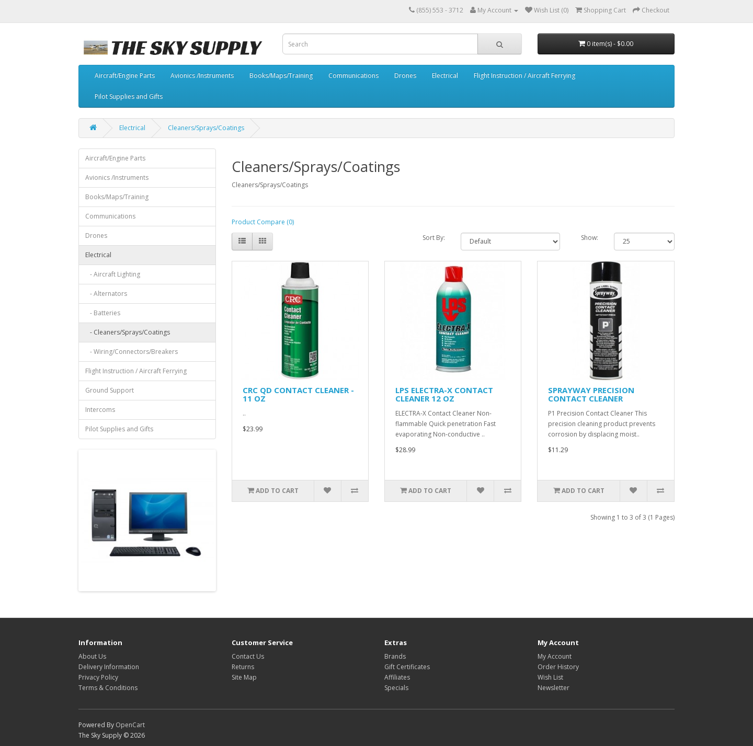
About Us (92, 656)
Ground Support (109, 390)
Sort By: (434, 237)
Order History (558, 666)
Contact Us (248, 656)
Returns (243, 666)
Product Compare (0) (263, 221)
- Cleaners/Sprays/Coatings (127, 332)
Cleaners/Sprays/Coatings (206, 127)
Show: (589, 237)
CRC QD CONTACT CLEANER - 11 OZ (298, 394)
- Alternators (106, 293)
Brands (395, 656)
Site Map (244, 677)
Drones (405, 75)
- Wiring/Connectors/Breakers (131, 351)
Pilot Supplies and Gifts (129, 96)
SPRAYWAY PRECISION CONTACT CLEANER (591, 394)
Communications (353, 75)
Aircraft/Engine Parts (125, 75)
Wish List (550, 677)
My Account (555, 656)
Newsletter (553, 687)
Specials (396, 687)
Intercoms (100, 409)
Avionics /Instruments (202, 75)
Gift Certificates (407, 666)
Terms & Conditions (108, 687)
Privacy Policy (98, 677)
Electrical (445, 75)
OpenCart (130, 724)
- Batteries (102, 312)
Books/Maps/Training (281, 75)
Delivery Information (108, 666)
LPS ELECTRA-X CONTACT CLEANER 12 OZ (444, 394)
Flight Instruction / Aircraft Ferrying (524, 75)
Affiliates (397, 677)
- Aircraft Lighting (112, 274)
